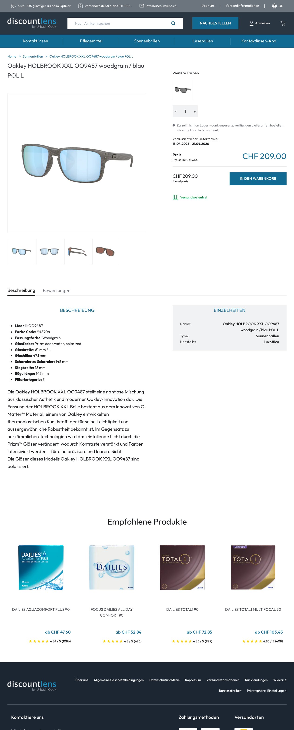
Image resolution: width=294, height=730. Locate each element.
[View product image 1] (21, 251)
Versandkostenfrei (190, 197)
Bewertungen (56, 290)
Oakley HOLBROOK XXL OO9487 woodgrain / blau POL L (91, 56)
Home (12, 56)
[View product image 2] (49, 251)
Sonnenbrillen (147, 41)
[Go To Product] (40, 567)
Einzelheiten (229, 310)
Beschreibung (21, 290)
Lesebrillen (203, 41)
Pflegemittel (91, 41)
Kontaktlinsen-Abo (258, 41)
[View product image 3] (77, 251)
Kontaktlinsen (35, 41)
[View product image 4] (105, 251)
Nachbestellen (215, 23)
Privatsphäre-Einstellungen (267, 691)
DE (277, 5)
